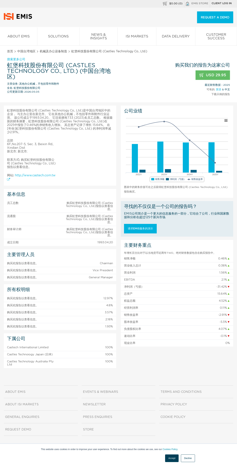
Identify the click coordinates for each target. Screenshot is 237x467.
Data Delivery (176, 37)
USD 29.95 (212, 75)
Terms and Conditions (181, 391)
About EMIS (18, 37)
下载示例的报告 (220, 94)
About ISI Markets (22, 404)
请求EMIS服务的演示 (140, 228)
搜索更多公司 (16, 59)
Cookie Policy (173, 416)
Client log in (222, 3)
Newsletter (94, 404)
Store (88, 429)
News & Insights (98, 37)
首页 (10, 51)
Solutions (58, 37)
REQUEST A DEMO (215, 17)
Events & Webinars (100, 391)
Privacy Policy (174, 404)
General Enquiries (22, 416)
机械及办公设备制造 (53, 51)
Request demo (18, 429)
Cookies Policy (169, 449)
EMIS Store (197, 4)
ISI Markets (136, 37)
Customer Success (216, 37)
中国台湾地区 (26, 51)
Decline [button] (188, 458)
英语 (218, 89)
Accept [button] (171, 458)
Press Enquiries (97, 416)
